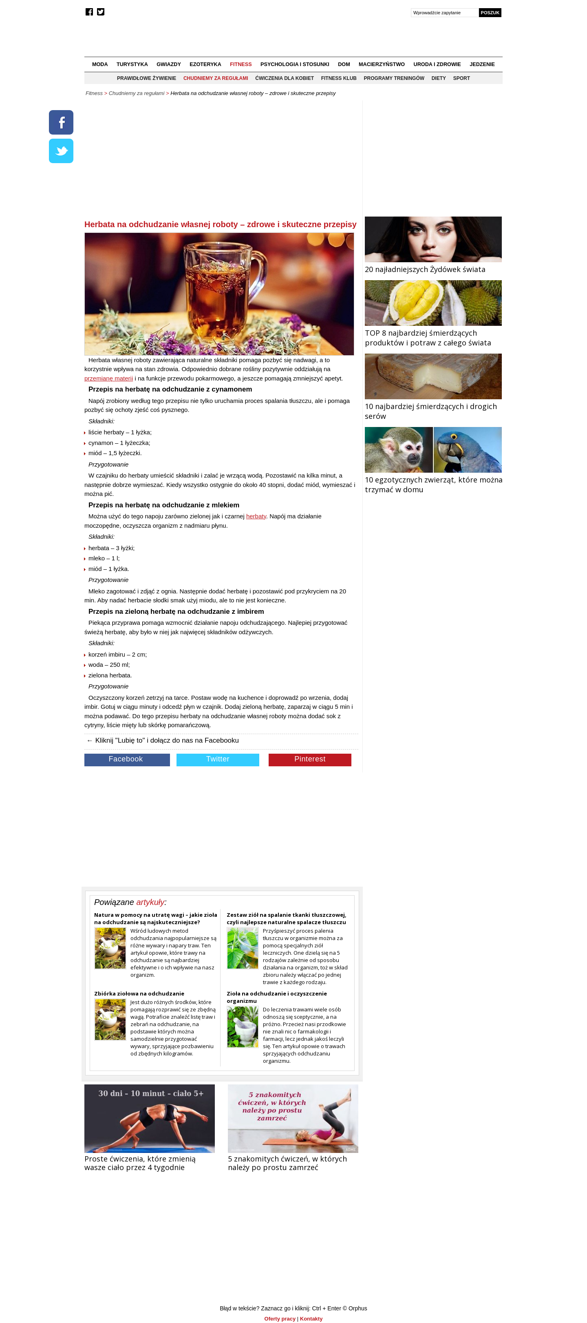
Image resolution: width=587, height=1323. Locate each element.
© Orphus (355, 1308)
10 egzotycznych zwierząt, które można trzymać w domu (434, 479)
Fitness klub (339, 78)
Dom (344, 64)
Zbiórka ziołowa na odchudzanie (139, 993)
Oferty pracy (280, 1319)
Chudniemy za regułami (215, 78)
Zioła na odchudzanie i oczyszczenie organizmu (277, 997)
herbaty (256, 516)
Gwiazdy (169, 64)
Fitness (241, 64)
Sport (461, 78)
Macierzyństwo (382, 64)
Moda (100, 64)
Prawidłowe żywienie (146, 78)
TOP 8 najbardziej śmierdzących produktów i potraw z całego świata (433, 332)
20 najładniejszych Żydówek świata (433, 264)
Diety (439, 78)
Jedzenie (482, 64)
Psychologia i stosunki (294, 64)
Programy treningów (394, 78)
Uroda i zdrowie (437, 64)
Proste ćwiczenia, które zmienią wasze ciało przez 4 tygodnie (140, 1163)
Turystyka (132, 64)
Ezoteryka (205, 64)
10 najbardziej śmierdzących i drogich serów (433, 406)
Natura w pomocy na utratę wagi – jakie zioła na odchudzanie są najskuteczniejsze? (155, 918)
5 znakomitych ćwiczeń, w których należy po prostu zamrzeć (287, 1163)
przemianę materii (108, 378)
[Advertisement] (221, 161)
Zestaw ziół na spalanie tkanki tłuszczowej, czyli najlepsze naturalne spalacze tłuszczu (286, 918)
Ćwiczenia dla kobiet (284, 78)
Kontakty (311, 1319)
